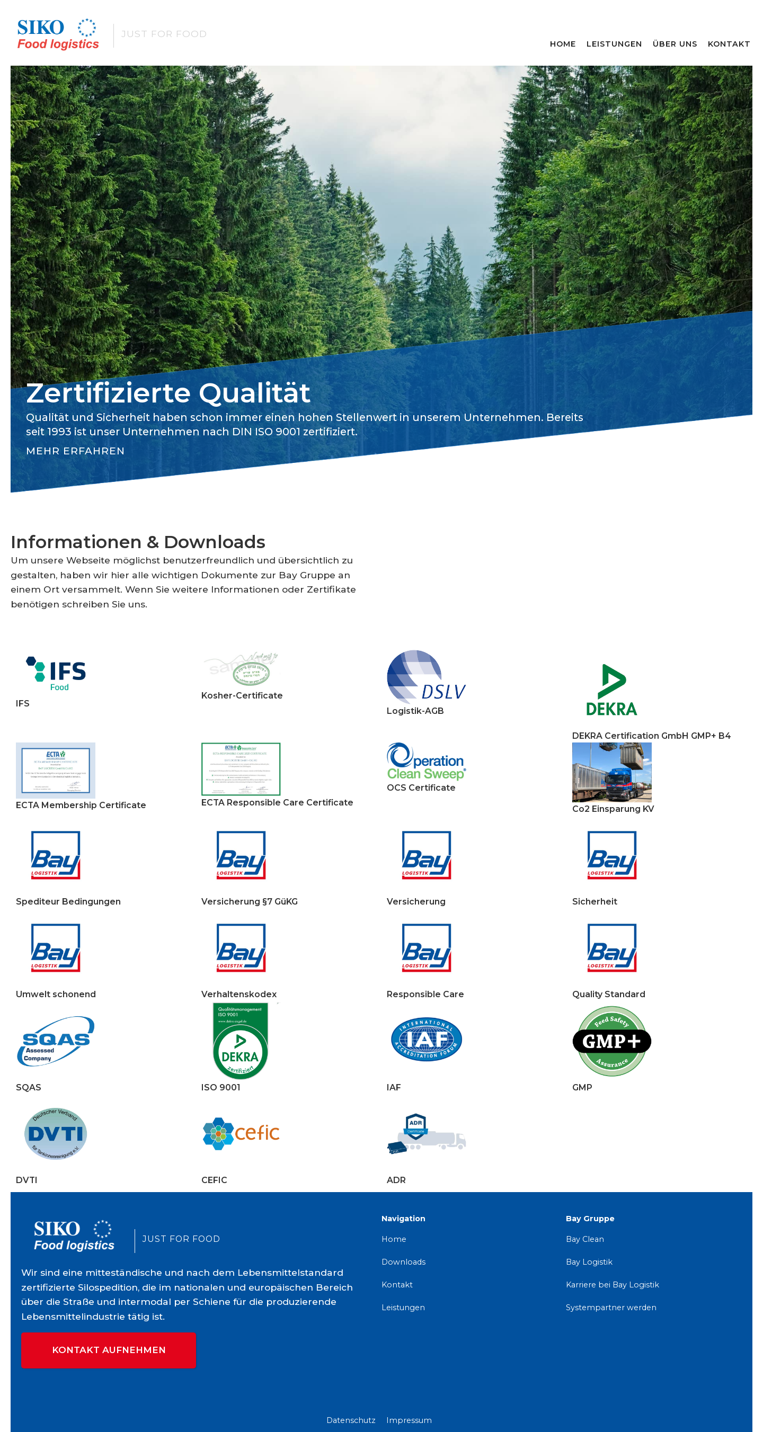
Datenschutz (351, 1420)
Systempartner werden (611, 1307)
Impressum (409, 1420)
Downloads (403, 1262)
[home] (170, 33)
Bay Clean (585, 1239)
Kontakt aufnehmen (109, 1350)
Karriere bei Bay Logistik (612, 1285)
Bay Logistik (589, 1262)
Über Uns (675, 44)
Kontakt (729, 44)
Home (563, 44)
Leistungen (614, 44)
